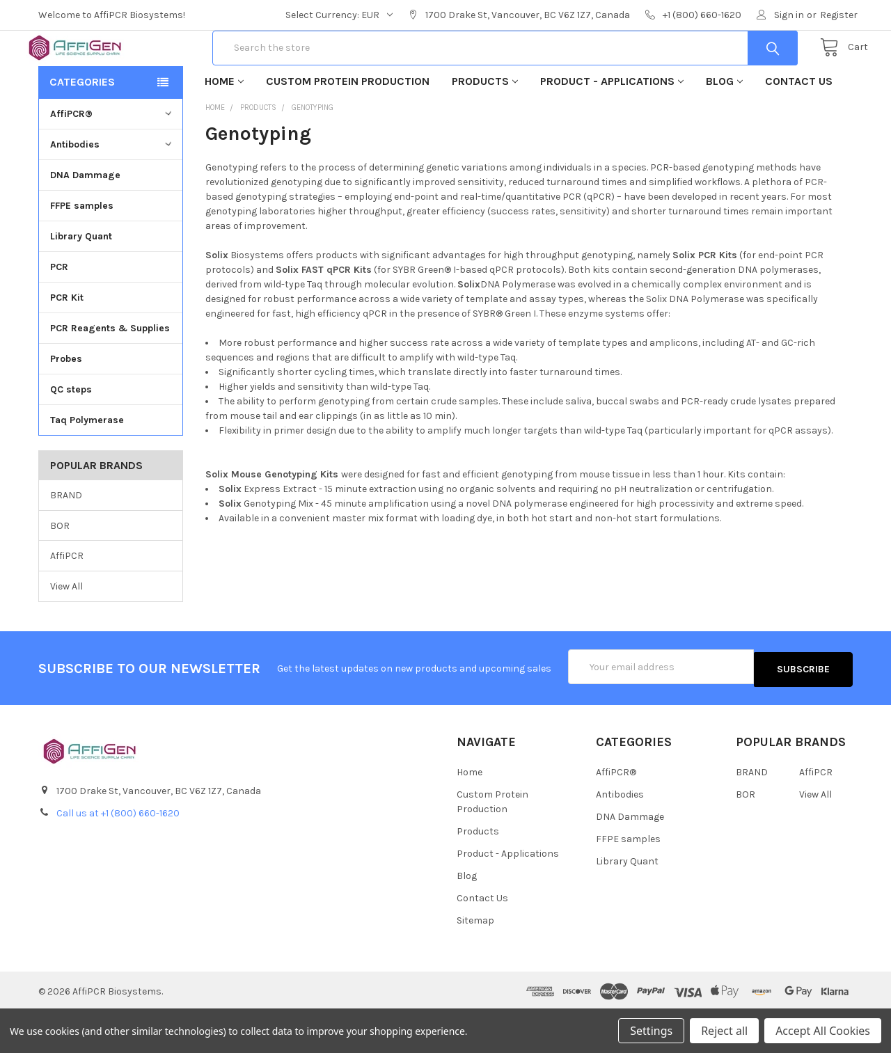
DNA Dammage (85, 219)
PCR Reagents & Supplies (110, 373)
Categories (82, 126)
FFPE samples (81, 250)
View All (66, 631)
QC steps (71, 434)
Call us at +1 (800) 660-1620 (118, 855)
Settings (651, 1030)
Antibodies (112, 189)
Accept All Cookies (822, 1030)
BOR (60, 570)
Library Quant (81, 281)
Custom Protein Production (347, 125)
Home (224, 125)
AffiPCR (67, 600)
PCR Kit (67, 342)
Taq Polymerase (87, 464)
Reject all (724, 1030)
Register (839, 15)
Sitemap (475, 962)
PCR (59, 311)
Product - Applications (612, 125)
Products (485, 125)
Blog (724, 125)
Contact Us (799, 125)
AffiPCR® (112, 158)
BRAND (66, 540)
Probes (66, 403)
